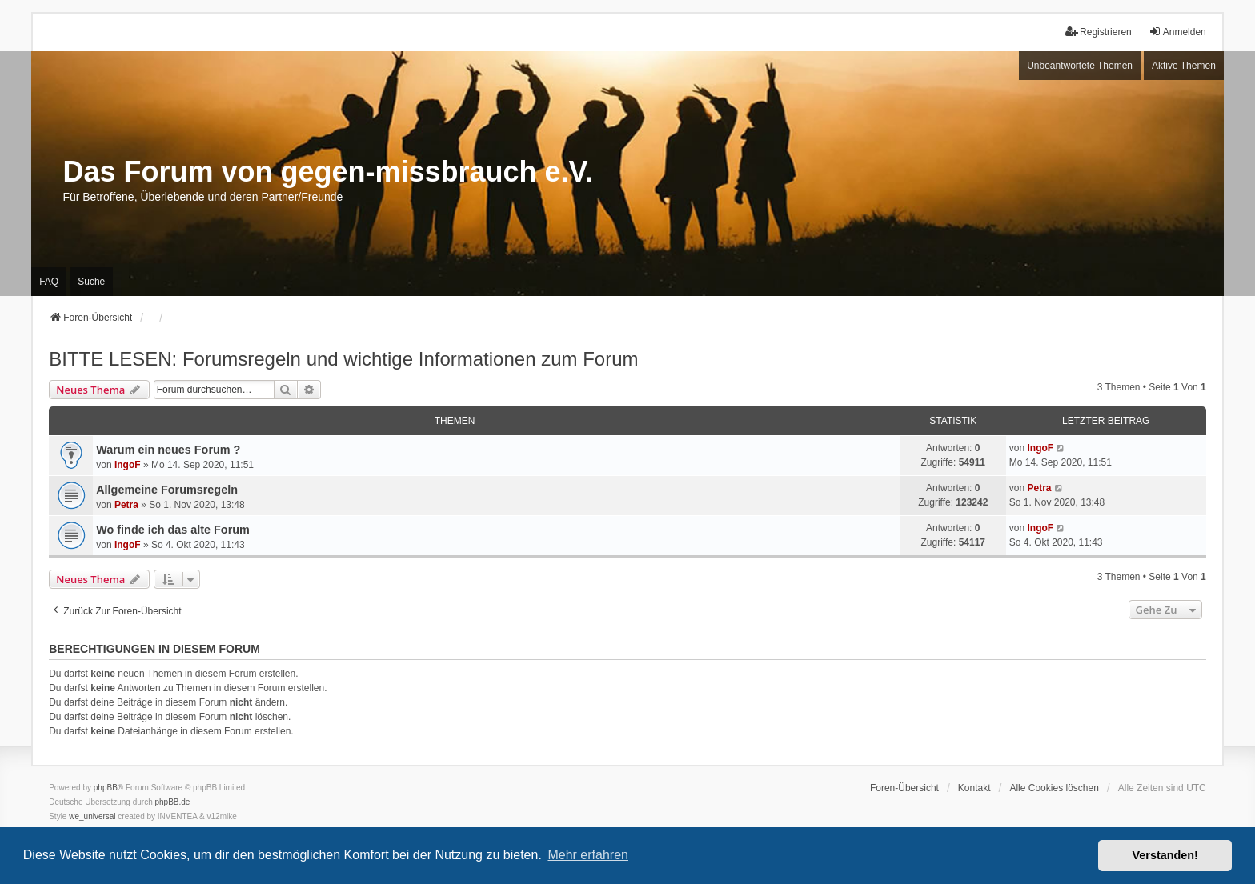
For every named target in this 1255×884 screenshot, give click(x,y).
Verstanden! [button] (1165, 855)
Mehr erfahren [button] (587, 855)
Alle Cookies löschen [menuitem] (1053, 788)
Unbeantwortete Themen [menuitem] (1080, 65)
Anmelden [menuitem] (1177, 32)
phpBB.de (172, 802)
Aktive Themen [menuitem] (1184, 65)
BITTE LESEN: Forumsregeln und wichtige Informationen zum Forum (343, 359)
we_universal (92, 816)
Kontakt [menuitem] (974, 788)
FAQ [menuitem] (48, 281)
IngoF (127, 464)
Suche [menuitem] (91, 281)
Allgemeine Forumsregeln (167, 489)
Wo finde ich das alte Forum (173, 529)
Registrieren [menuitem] (1098, 32)
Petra (126, 504)
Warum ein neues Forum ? (168, 449)
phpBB (106, 787)
